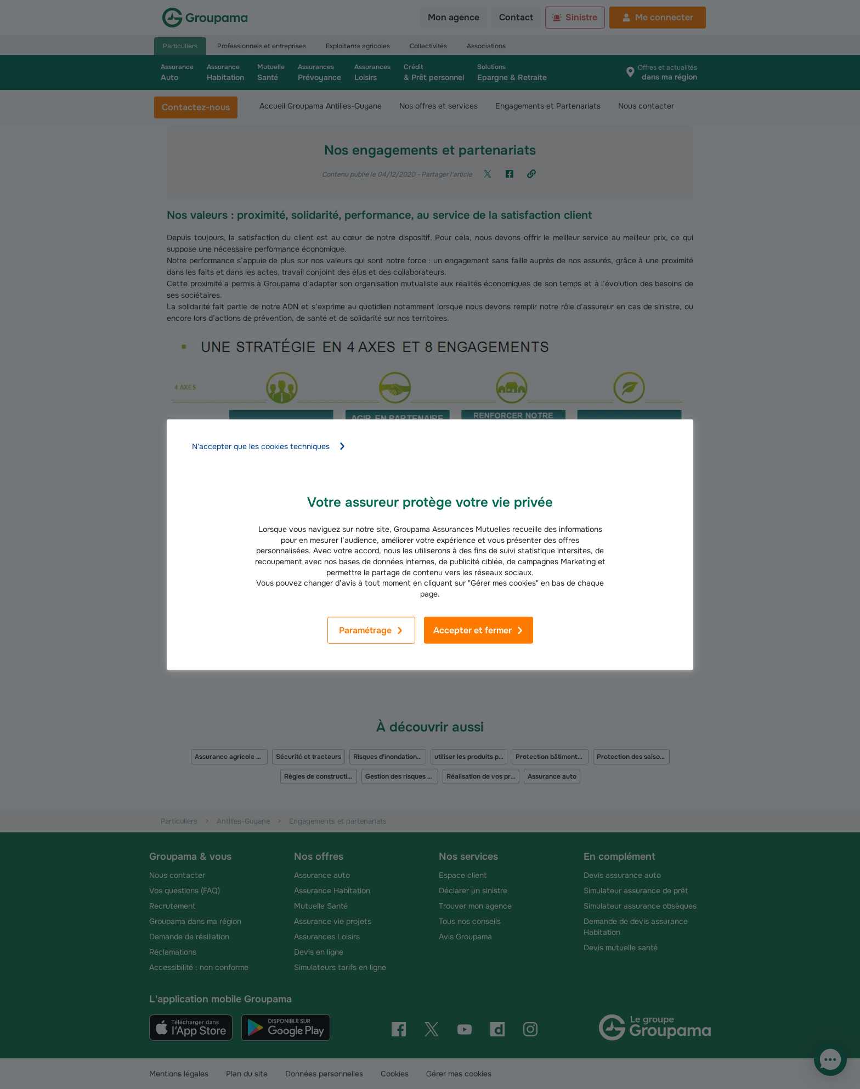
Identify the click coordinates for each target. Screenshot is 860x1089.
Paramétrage (371, 630)
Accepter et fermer (478, 630)
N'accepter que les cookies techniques (269, 446)
